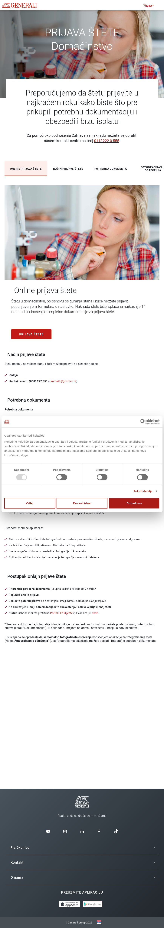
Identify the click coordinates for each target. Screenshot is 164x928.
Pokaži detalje (143, 491)
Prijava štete (31, 334)
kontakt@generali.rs (63, 381)
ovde (95, 613)
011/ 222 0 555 (106, 140)
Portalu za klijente (61, 613)
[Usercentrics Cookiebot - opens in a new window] (143, 422)
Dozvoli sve (134, 503)
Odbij (29, 503)
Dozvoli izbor (82, 503)
